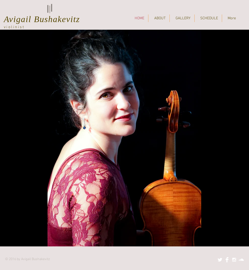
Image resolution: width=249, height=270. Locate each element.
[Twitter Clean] (220, 259)
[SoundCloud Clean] (241, 259)
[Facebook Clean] (227, 259)
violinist (14, 27)
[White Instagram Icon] (234, 259)
